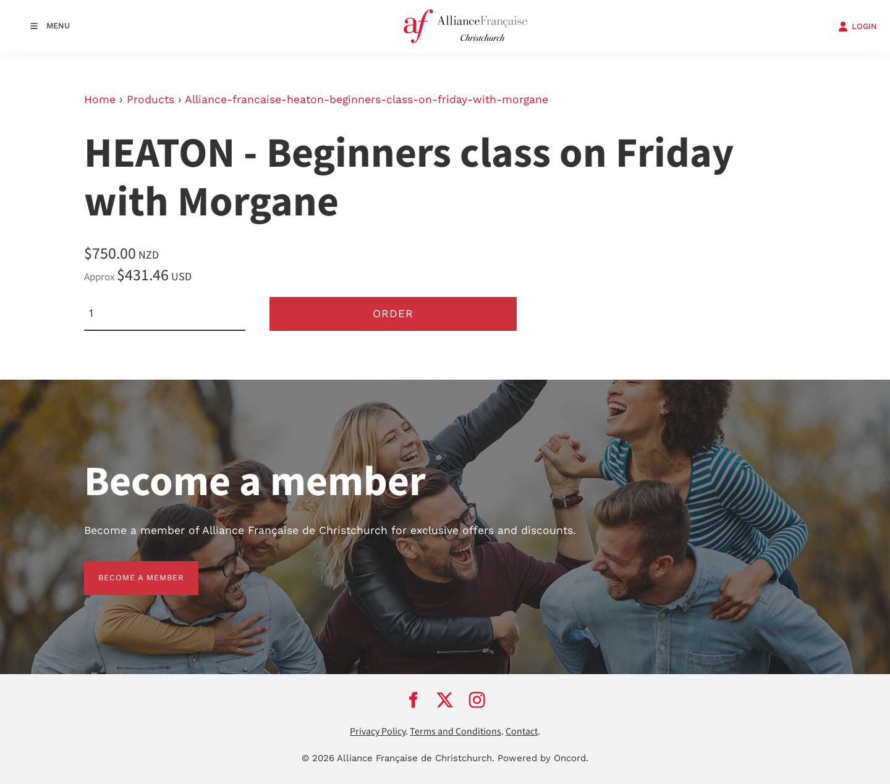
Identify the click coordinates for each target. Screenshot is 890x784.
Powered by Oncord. (543, 758)
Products (150, 99)
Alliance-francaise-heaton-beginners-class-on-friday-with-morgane (366, 99)
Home (100, 99)
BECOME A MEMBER (127, 568)
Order (393, 313)
